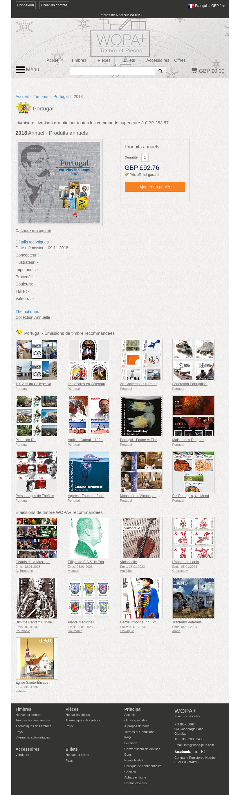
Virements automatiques (33, 737)
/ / (206, 6)
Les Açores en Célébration (88, 384)
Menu (27, 69)
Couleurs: (24, 284)
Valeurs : (23, 298)
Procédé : (24, 276)
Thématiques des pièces (83, 720)
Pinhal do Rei (26, 440)
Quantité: (132, 157)
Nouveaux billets (77, 754)
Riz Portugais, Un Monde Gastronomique (204, 496)
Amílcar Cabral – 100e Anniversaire (95, 440)
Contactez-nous (135, 783)
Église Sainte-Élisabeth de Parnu (41, 683)
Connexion (25, 5)
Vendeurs (22, 754)
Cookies (130, 772)
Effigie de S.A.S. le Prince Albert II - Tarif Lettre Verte (108, 562)
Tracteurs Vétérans (187, 622)
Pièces (104, 60)
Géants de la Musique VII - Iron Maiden (46, 562)
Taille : (21, 291)
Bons (128, 754)
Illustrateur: (26, 262)
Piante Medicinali (81, 622)
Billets (129, 60)
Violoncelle (128, 562)
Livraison (130, 743)
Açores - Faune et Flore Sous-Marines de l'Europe (106, 496)
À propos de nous (136, 726)
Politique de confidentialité (143, 766)
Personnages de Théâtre (35, 496)
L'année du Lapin (185, 562)
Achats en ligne (135, 777)
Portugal (60, 96)
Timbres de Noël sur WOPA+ (120, 15)
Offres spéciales (135, 720)
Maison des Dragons (188, 440)
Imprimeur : (26, 269)
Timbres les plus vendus (33, 720)
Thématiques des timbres (34, 726)
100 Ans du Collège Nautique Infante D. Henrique (54, 384)
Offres (180, 60)
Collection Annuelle (33, 317)
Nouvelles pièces (78, 714)
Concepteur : (27, 255)
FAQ (127, 737)
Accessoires (157, 60)
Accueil (53, 60)
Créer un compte (54, 5)
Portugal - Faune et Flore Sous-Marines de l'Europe (160, 440)
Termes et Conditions (139, 732)
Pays (19, 732)
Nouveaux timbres (28, 714)
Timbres (78, 60)
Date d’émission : (31, 247)
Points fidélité (133, 760)
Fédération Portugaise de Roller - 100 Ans (204, 384)
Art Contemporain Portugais (141, 384)
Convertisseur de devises (142, 749)
